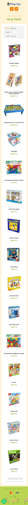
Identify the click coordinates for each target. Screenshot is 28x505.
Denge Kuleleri (14, 296)
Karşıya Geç (14, 411)
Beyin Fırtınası (14, 238)
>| (21, 478)
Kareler (14, 382)
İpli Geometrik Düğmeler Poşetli (14, 353)
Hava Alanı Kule (14, 325)
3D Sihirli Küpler (14, 63)
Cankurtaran (14, 267)
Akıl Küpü (14, 151)
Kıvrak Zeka (14, 469)
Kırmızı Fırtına (14, 440)
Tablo (8, 28)
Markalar (14, 16)
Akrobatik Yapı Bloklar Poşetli (14, 180)
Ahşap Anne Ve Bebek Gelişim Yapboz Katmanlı (14, 93)
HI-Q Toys (19, 16)
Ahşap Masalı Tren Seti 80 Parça (14, 122)
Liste (14, 28)
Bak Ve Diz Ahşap (14, 209)
